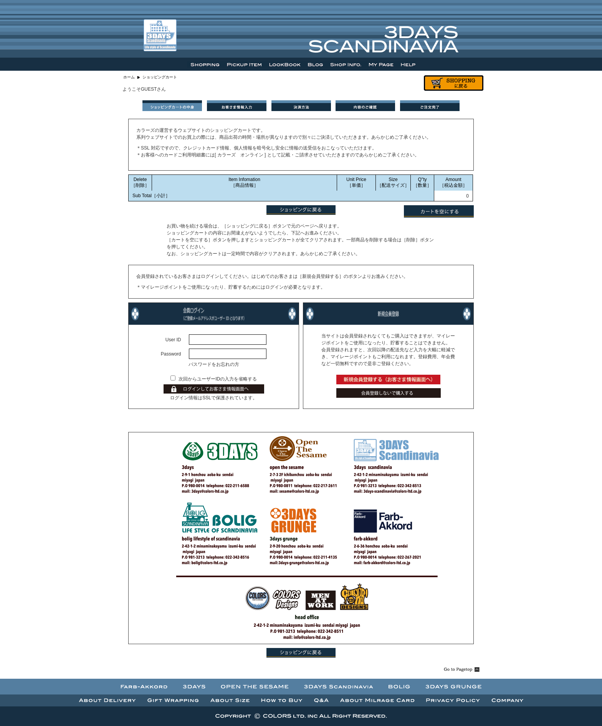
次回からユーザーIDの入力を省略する (218, 379)
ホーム (129, 77)
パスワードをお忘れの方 (214, 364)
